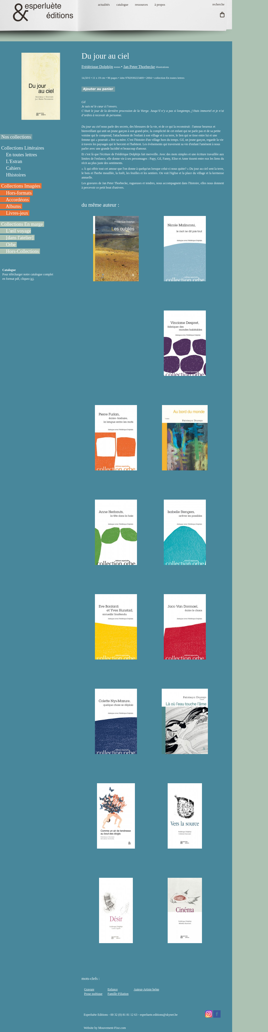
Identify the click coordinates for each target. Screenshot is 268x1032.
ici (32, 279)
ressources (141, 4)
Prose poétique (93, 994)
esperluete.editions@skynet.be (158, 1015)
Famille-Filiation (118, 994)
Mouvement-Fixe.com (112, 1028)
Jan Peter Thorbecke (139, 67)
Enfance (113, 989)
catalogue (122, 4)
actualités (104, 4)
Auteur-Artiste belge (146, 989)
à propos (160, 4)
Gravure (89, 989)
